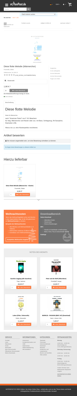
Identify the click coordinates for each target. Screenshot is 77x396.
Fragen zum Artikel (55, 78)
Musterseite (9, 80)
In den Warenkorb (18, 90)
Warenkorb (8, 344)
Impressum (26, 340)
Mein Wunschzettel (10, 349)
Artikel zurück (26, 23)
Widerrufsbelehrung (28, 347)
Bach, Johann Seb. (56, 318)
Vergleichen (53, 68)
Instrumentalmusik (45, 344)
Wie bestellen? (27, 349)
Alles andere (43, 354)
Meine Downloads (10, 353)
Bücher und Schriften (46, 353)
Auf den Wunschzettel (56, 76)
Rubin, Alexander (21, 318)
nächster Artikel (65, 23)
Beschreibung (9, 102)
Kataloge (43, 234)
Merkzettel (8, 347)
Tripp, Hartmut (21, 281)
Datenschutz (26, 346)
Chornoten (43, 342)
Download (43, 346)
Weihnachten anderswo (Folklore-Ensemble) (23, 230)
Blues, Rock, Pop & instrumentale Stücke (56, 231)
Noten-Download (45, 217)
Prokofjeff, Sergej (56, 281)
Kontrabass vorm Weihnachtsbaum (20, 232)
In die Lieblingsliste (55, 71)
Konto (7, 346)
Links (6, 342)
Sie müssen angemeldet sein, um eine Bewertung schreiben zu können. (31, 141)
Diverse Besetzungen (50, 224)
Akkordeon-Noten (49, 220)
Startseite (42, 340)
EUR (58, 4)
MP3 (41, 227)
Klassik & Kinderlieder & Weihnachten (55, 230)
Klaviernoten (48, 222)
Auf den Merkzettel (55, 73)
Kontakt (7, 340)
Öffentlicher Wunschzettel (12, 351)
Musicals (42, 347)
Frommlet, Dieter (20, 188)
